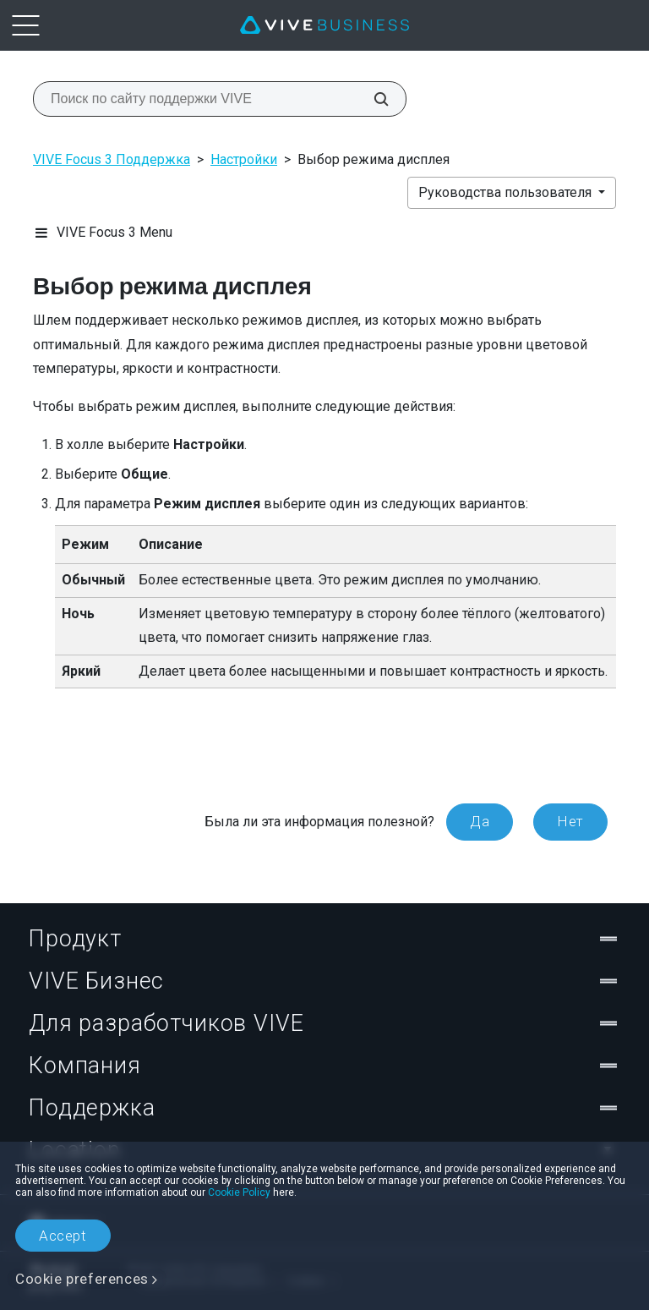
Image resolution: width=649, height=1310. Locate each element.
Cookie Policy (239, 1192)
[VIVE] (324, 25)
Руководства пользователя (506, 192)
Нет (570, 821)
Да (479, 821)
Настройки (243, 159)
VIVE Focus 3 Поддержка (111, 159)
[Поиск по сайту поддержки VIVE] (372, 99)
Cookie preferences (82, 1278)
